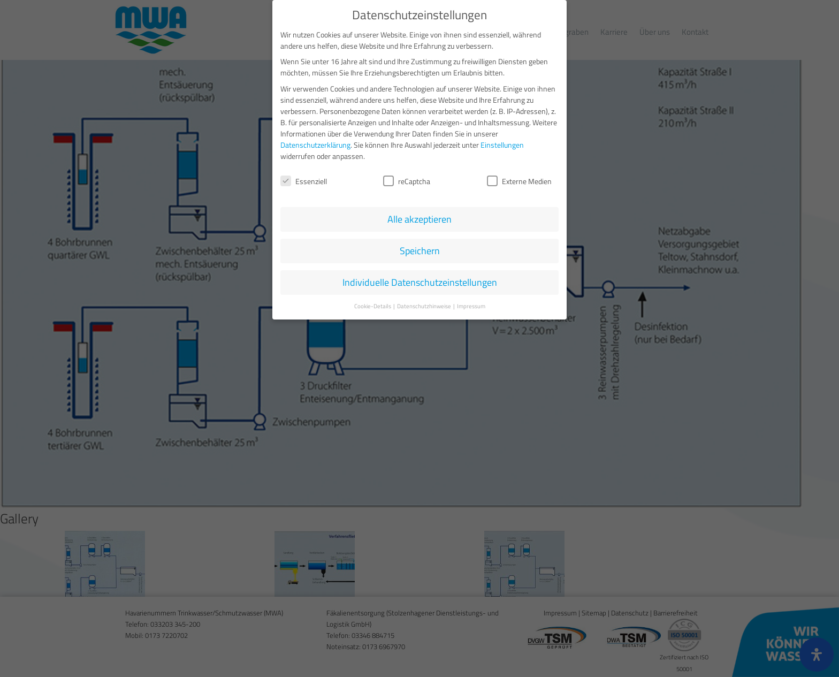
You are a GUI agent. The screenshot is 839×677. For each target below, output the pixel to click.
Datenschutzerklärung (315, 142)
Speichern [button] (420, 249)
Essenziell (303, 179)
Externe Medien (519, 179)
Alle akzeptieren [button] (419, 217)
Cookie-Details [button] (373, 304)
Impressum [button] (471, 304)
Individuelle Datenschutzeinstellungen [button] (419, 280)
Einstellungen (502, 142)
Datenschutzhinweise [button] (424, 304)
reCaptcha (406, 179)
